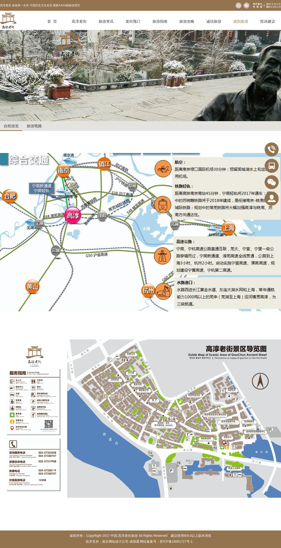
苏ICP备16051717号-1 (176, 541)
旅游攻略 (186, 21)
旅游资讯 (106, 21)
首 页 (52, 21)
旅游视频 (34, 126)
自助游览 (11, 126)
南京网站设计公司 (115, 541)
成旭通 (134, 541)
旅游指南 (159, 21)
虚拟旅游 (240, 21)
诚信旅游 (213, 21)
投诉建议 (267, 21)
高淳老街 (79, 21)
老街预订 (133, 21)
